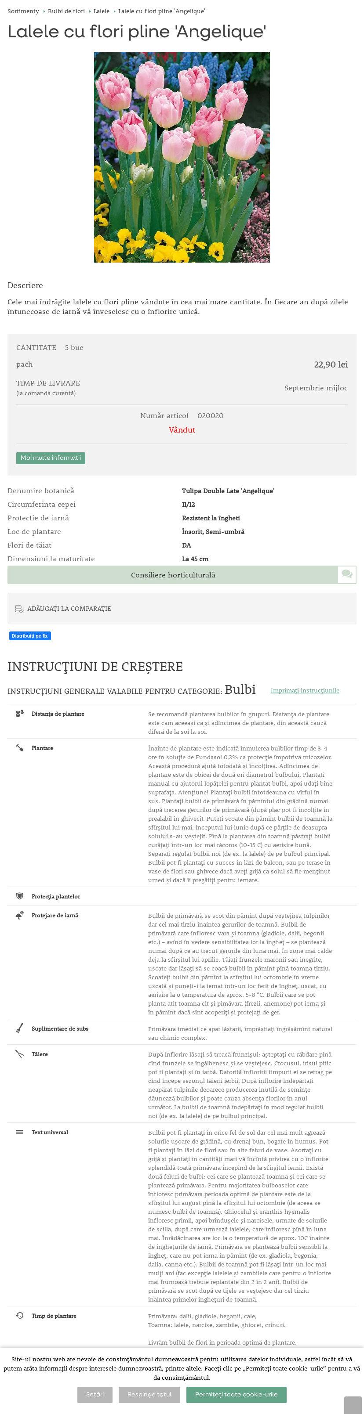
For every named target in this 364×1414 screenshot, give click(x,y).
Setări (95, 1395)
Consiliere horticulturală (173, 575)
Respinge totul (149, 1395)
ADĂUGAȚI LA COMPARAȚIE (69, 608)
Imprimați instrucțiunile (305, 690)
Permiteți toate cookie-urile (236, 1395)
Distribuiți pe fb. (30, 635)
